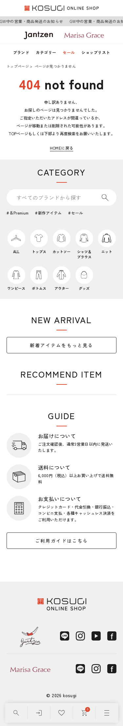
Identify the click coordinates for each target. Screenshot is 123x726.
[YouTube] (96, 636)
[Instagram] (80, 636)
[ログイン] (39, 713)
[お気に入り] (61, 713)
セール (69, 52)
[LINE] (64, 636)
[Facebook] (111, 636)
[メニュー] (106, 713)
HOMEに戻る (61, 148)
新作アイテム (50, 212)
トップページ (18, 66)
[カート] (84, 713)
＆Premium (19, 212)
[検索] (16, 713)
